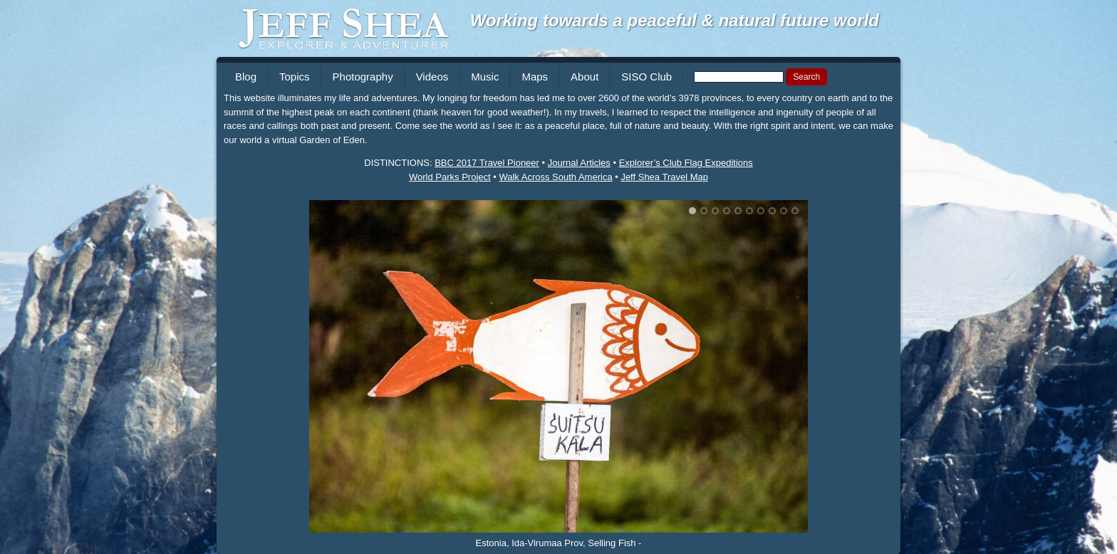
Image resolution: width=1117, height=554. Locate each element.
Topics (294, 76)
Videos (432, 76)
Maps (534, 76)
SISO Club (646, 76)
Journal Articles (579, 162)
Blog (245, 76)
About (584, 76)
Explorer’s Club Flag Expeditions (686, 162)
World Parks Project (450, 177)
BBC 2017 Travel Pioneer (487, 162)
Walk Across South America (555, 177)
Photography (363, 76)
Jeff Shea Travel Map (664, 177)
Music (485, 76)
